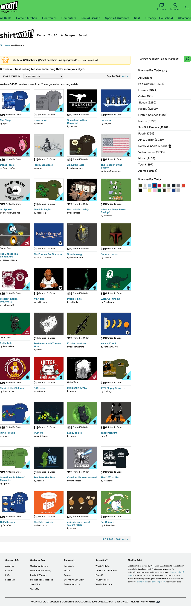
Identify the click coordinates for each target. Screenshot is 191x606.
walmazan (41, 391)
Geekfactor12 (43, 525)
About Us (9, 566)
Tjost (5, 123)
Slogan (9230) (147, 102)
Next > (124, 76)
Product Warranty (38, 575)
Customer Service (39, 566)
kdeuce (107, 257)
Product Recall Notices (41, 580)
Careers (9, 570)
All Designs (68, 35)
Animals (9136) (147, 170)
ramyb (39, 168)
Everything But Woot (74, 580)
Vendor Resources (105, 584)
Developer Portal (72, 584)
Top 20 (52, 35)
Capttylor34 (9, 168)
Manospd (108, 480)
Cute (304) (145, 96)
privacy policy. (158, 582)
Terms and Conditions (106, 570)
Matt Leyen (41, 302)
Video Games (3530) (151, 152)
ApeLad (6, 483)
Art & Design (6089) (151, 139)
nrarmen (74, 126)
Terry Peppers (76, 257)
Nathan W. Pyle (111, 347)
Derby (41, 35)
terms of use (142, 582)
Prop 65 (99, 575)
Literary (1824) (147, 90)
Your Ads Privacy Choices (143, 602)
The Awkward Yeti (11, 213)
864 (118, 539)
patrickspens (76, 168)
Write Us (34, 589)
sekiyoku (108, 123)
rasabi (39, 349)
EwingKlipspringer (112, 171)
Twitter (67, 570)
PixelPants (109, 302)
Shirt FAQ (35, 584)
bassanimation (10, 260)
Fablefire (108, 215)
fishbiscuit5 (9, 305)
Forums (161, 7)
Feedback (10, 580)
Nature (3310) (147, 121)
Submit (83, 35)
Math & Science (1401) (152, 115)
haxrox (39, 123)
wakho (73, 391)
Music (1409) (146, 158)
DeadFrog (41, 213)
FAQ (7, 575)
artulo (73, 528)
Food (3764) (146, 133)
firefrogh (108, 391)
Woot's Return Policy (40, 570)
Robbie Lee (8, 346)
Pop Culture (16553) (151, 84)
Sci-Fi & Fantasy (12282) (154, 127)
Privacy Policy (102, 580)
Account (175, 7)
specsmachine (77, 347)
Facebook (69, 566)
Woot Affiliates (103, 566)
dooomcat (75, 213)
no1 (105, 436)
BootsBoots (8, 391)
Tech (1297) (145, 164)
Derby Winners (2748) (152, 146)
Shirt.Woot (17, 33)
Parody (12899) (148, 108)
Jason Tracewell (44, 257)
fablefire (7, 525)
